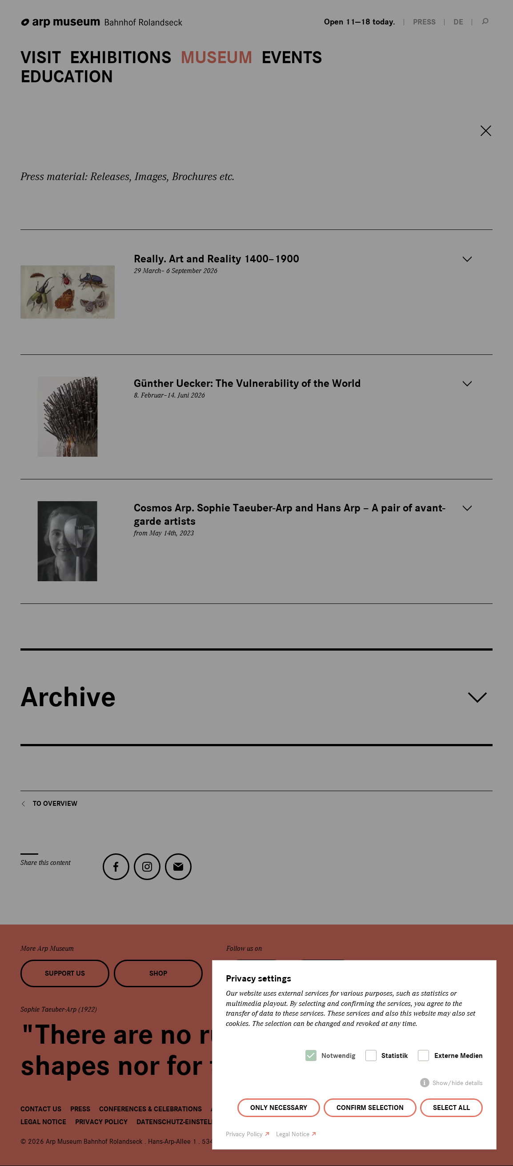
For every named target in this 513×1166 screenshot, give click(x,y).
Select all (451, 1108)
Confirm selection (370, 1108)
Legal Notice (292, 1134)
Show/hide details (458, 1083)
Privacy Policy (244, 1134)
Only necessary (278, 1108)
